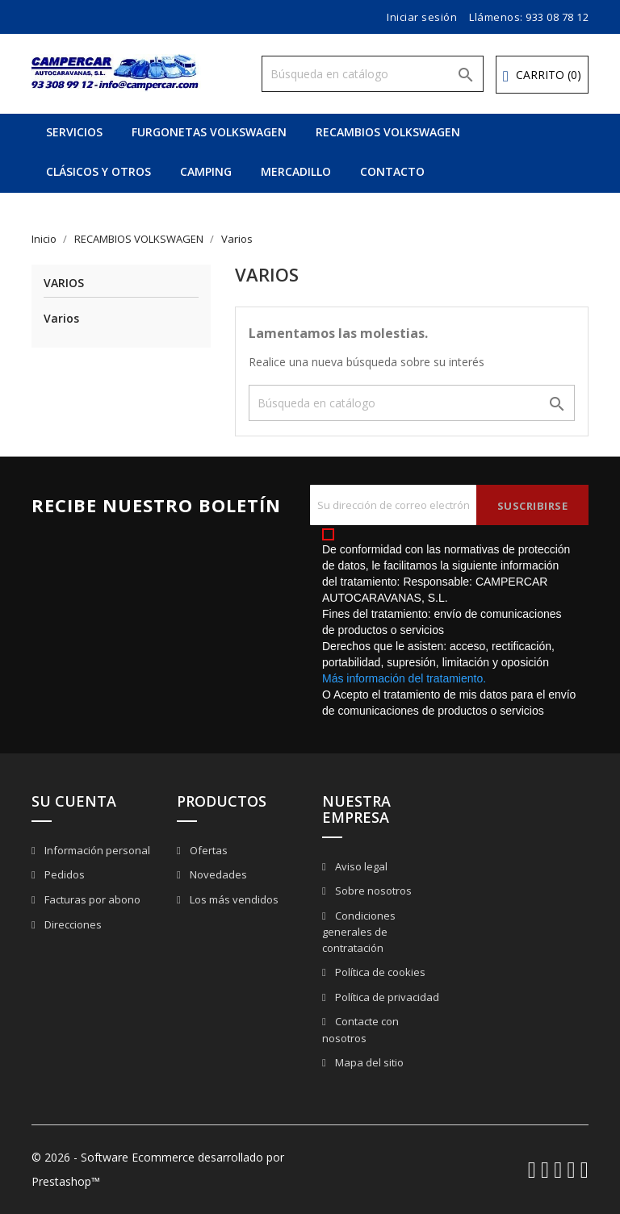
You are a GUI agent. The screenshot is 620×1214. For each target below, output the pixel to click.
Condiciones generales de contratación (359, 932)
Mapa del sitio (368, 1062)
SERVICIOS (74, 132)
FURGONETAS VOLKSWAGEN (209, 132)
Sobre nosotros (372, 890)
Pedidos (63, 874)
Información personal (96, 850)
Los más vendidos (233, 899)
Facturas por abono (91, 899)
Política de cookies (379, 972)
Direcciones (72, 924)
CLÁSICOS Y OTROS (98, 171)
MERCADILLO (296, 171)
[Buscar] (373, 74)
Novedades (217, 874)
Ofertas (207, 850)
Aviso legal (360, 866)
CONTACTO (392, 171)
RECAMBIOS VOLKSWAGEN (388, 132)
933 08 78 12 (557, 17)
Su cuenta (73, 801)
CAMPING (206, 171)
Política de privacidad (386, 997)
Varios (64, 283)
